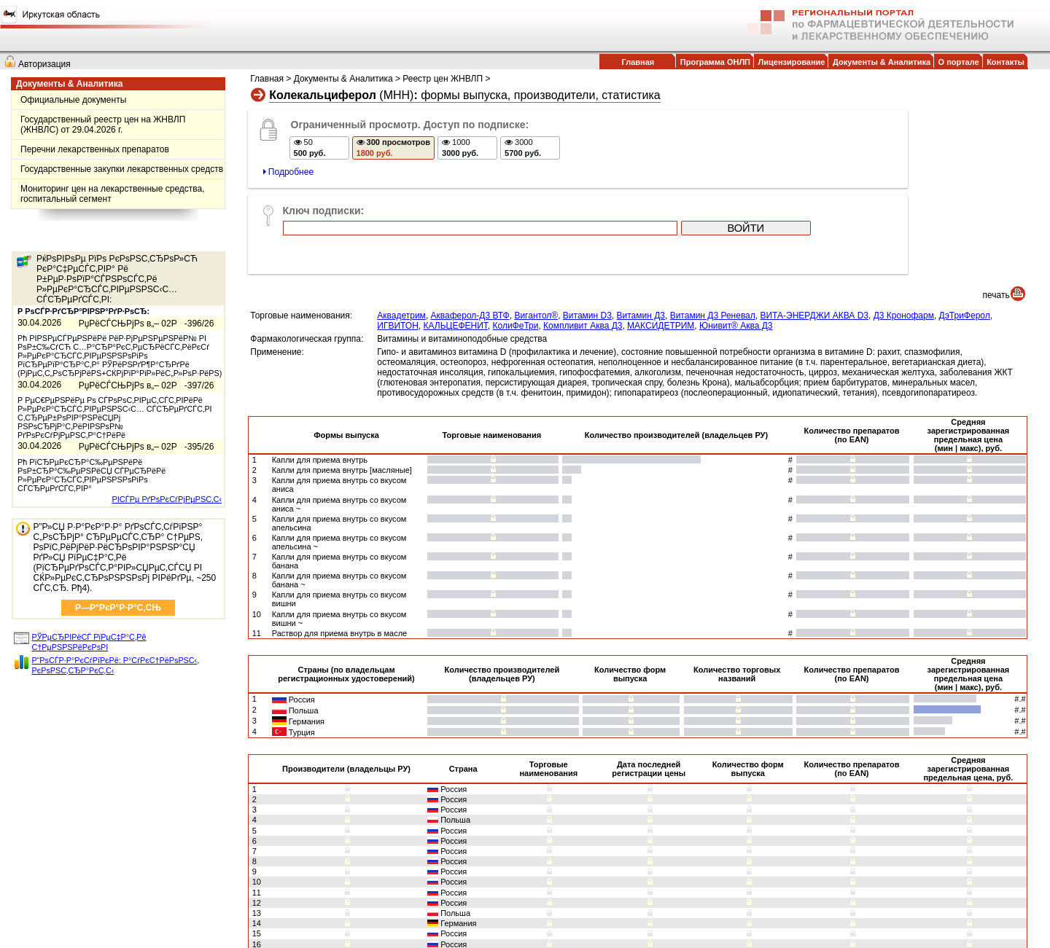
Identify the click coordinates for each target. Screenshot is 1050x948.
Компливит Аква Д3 (582, 245)
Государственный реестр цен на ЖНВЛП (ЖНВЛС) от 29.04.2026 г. (102, 124)
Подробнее (290, 175)
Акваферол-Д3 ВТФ (470, 235)
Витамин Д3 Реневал (712, 235)
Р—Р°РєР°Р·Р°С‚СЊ (118, 608)
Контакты (1005, 62)
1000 (463, 150)
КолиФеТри (516, 245)
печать (996, 215)
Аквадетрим (401, 235)
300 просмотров (396, 150)
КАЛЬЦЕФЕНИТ (456, 245)
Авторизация (44, 64)
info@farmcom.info (659, 924)
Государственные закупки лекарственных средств (121, 169)
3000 (526, 150)
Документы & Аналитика (881, 62)
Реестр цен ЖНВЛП (442, 79)
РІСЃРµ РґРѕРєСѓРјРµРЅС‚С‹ (167, 499)
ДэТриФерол (964, 235)
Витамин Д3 (641, 235)
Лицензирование (791, 62)
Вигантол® (536, 235)
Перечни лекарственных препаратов (94, 149)
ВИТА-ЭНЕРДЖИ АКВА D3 (814, 235)
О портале (958, 62)
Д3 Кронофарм (904, 235)
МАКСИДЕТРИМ (660, 245)
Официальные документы (73, 100)
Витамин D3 (587, 235)
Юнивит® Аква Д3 (736, 245)
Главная (637, 62)
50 (312, 150)
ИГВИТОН (398, 245)
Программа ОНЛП (715, 62)
